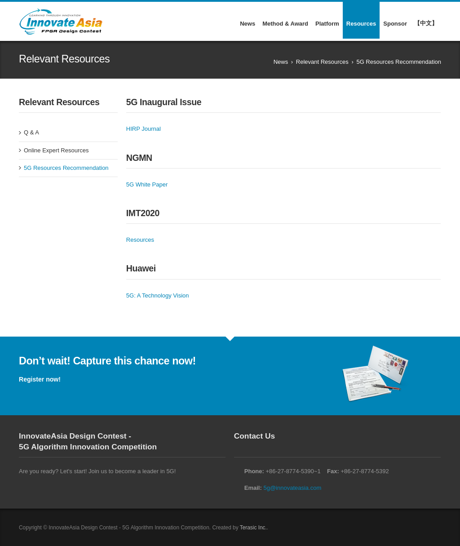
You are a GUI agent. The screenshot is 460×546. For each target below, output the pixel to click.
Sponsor (395, 23)
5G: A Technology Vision (157, 295)
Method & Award (285, 23)
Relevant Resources (322, 61)
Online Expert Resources (56, 150)
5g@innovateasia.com (292, 487)
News (247, 23)
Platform (327, 23)
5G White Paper (147, 184)
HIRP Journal (143, 128)
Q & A (31, 132)
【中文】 (426, 23)
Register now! (40, 379)
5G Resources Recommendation (66, 167)
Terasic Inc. (253, 527)
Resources (361, 23)
